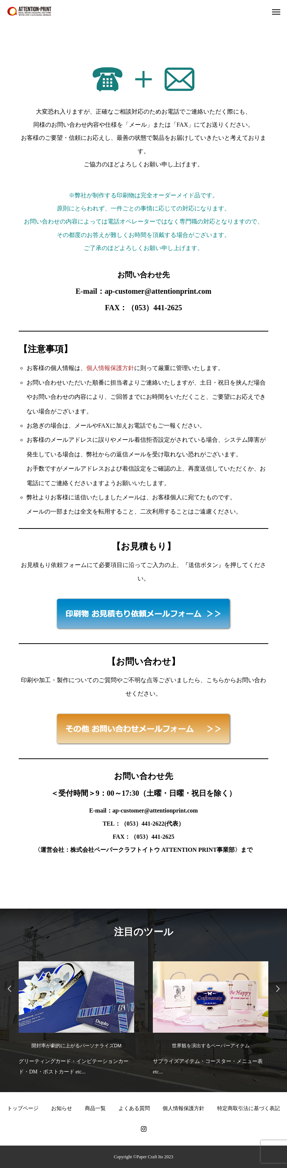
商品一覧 (95, 1108)
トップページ (22, 1108)
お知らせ (61, 1108)
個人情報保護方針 (110, 368)
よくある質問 (134, 1108)
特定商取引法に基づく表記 (248, 1108)
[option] (76, 1016)
